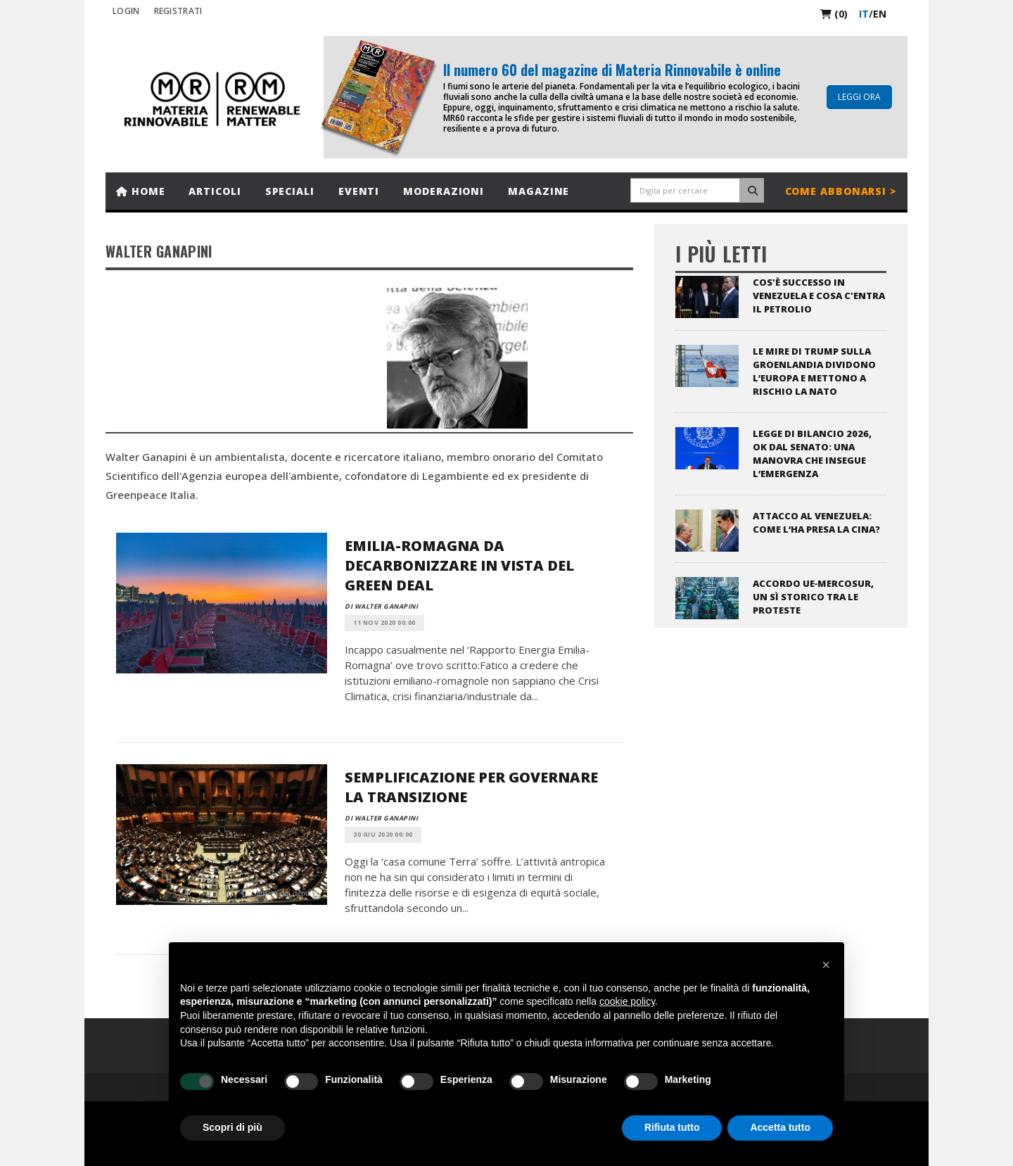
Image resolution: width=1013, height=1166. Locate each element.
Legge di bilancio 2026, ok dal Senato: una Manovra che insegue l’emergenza (812, 453)
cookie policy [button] (627, 1001)
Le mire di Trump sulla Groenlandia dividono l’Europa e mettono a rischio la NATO (814, 371)
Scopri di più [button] (232, 1127)
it (864, 13)
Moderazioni (443, 191)
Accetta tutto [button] (780, 1127)
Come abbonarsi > (841, 191)
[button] (826, 964)
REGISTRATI (178, 11)
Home (140, 191)
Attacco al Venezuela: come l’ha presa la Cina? (816, 522)
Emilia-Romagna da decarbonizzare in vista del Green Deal (459, 565)
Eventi (358, 191)
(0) (834, 13)
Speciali (289, 191)
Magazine (538, 191)
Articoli (215, 191)
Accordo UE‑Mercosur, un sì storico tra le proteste (813, 596)
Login (126, 11)
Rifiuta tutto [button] (672, 1127)
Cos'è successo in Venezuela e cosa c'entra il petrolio (819, 295)
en (879, 13)
